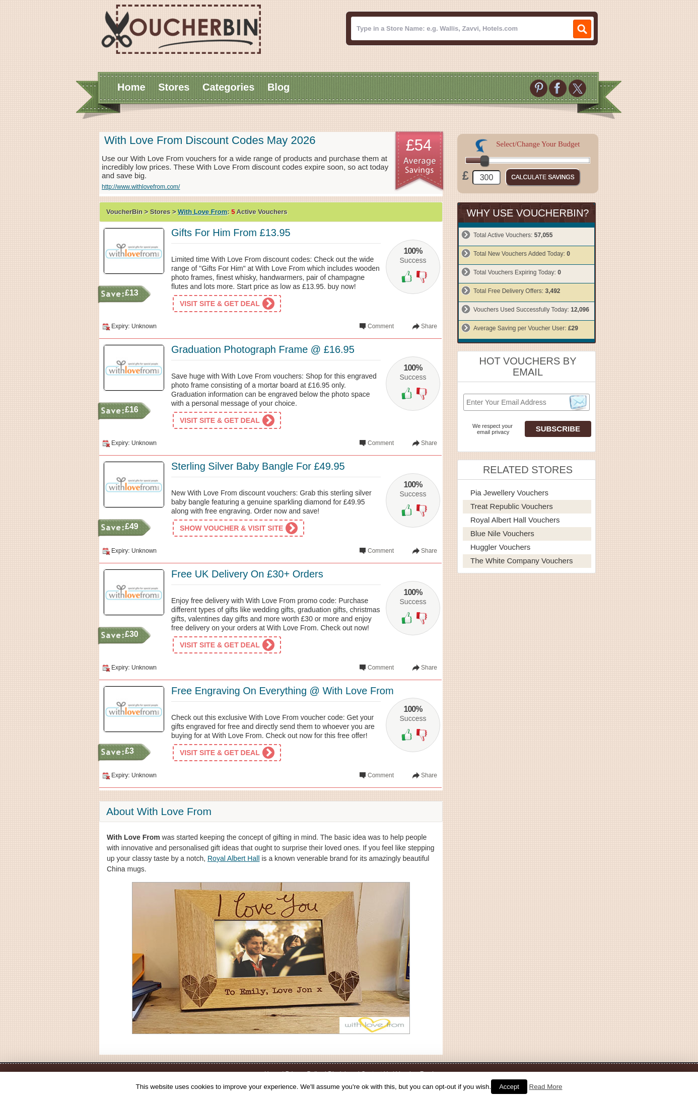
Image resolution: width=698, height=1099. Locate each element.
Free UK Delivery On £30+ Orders (247, 573)
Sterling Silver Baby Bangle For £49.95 (258, 466)
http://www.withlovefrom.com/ (141, 186)
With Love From (202, 211)
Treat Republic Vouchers (511, 506)
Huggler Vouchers (500, 547)
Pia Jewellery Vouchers (509, 492)
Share (429, 326)
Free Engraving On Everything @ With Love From (282, 690)
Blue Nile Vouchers (502, 533)
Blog (278, 87)
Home (131, 87)
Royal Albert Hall (233, 858)
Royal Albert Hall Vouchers (515, 520)
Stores (173, 87)
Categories (228, 87)
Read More (546, 1086)
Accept (509, 1086)
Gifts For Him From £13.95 (231, 232)
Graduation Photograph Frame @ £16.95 (263, 349)
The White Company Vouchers (521, 560)
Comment (381, 326)
